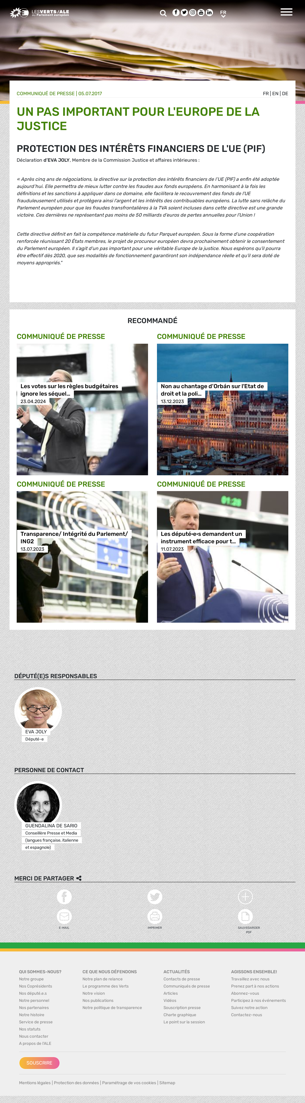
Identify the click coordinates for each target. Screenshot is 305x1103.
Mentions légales (35, 1082)
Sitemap (167, 1082)
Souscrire (39, 1063)
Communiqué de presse (46, 93)
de (285, 93)
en (275, 93)
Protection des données (76, 1082)
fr (266, 93)
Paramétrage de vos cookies (129, 1082)
